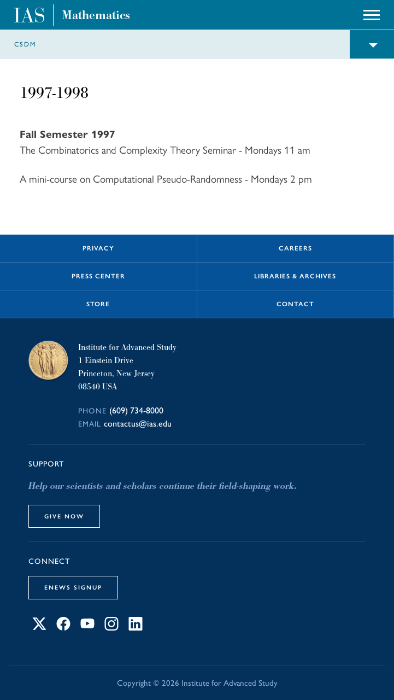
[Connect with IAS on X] (39, 627)
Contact (295, 304)
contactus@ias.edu (138, 423)
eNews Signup (73, 587)
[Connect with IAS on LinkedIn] (135, 627)
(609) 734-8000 (136, 410)
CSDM (25, 44)
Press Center (98, 276)
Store (98, 304)
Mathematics (96, 15)
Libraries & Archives (295, 276)
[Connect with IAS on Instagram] (111, 627)
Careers (295, 248)
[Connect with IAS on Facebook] (63, 627)
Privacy (98, 248)
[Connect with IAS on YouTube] (87, 627)
